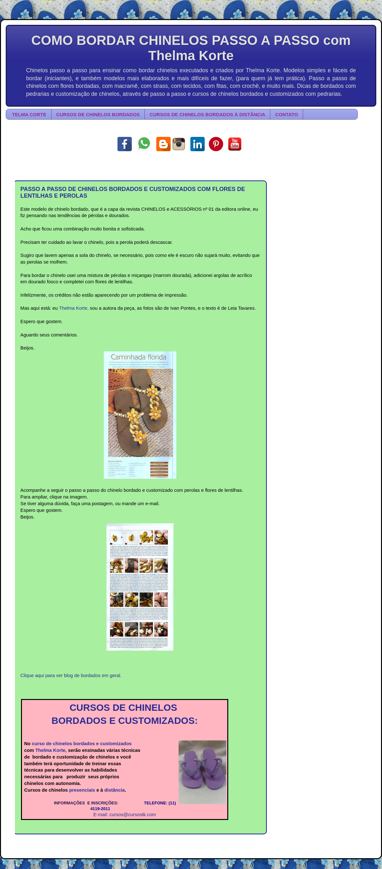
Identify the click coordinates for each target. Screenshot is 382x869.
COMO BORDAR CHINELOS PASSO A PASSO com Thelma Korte (190, 48)
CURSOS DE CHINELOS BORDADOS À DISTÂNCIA (207, 114)
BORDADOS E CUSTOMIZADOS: (125, 720)
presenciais (82, 790)
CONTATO (286, 114)
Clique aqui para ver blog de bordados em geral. (71, 675)
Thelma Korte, (73, 308)
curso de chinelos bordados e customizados (81, 743)
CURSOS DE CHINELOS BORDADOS (98, 114)
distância (114, 790)
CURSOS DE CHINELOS (124, 707)
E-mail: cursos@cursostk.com (124, 814)
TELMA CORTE (29, 114)
